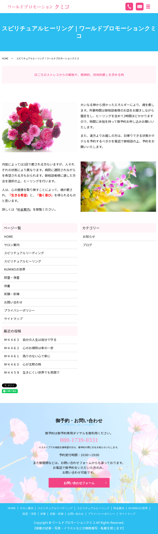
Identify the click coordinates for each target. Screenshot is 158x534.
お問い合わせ (13, 302)
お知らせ (89, 236)
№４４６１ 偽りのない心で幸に (27, 356)
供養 (7, 285)
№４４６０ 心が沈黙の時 (22, 364)
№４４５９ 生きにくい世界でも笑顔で (32, 372)
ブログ (87, 244)
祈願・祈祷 (11, 294)
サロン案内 (11, 244)
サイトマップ (13, 318)
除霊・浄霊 (11, 277)
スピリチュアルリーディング (24, 253)
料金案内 (23, 209)
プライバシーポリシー (19, 310)
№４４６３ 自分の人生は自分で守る (30, 339)
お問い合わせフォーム (79, 483)
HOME (5, 58)
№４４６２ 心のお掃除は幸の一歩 (28, 348)
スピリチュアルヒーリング (22, 261)
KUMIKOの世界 (14, 269)
